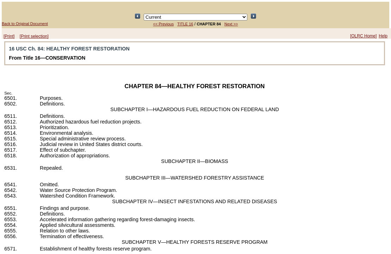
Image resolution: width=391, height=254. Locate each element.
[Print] (9, 36)
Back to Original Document (25, 24)
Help (383, 36)
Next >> (231, 24)
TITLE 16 (185, 24)
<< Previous (163, 24)
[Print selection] (34, 36)
